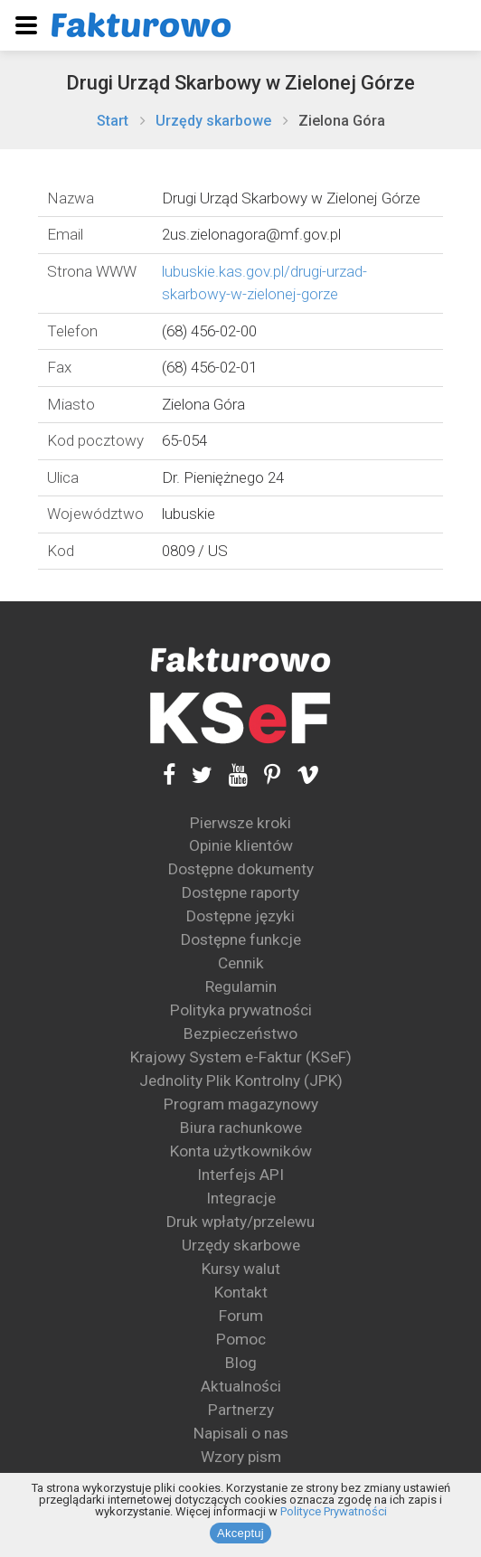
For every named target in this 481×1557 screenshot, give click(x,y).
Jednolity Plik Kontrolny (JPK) (241, 1080)
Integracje (241, 1198)
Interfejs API (240, 1174)
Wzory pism (241, 1457)
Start (112, 120)
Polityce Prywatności (333, 1511)
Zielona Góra (341, 120)
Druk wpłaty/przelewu (240, 1222)
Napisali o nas (240, 1433)
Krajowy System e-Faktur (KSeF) (241, 1057)
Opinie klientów (241, 845)
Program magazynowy (241, 1104)
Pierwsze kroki (240, 823)
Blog (241, 1363)
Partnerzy (241, 1410)
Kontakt (241, 1292)
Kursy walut (241, 1269)
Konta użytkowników (241, 1151)
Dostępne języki (240, 916)
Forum (241, 1316)
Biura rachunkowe (241, 1127)
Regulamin (241, 986)
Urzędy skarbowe (213, 120)
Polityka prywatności (241, 1010)
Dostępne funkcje (241, 939)
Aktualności (241, 1386)
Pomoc (241, 1339)
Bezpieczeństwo (240, 1033)
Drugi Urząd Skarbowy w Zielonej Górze (240, 82)
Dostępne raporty (240, 892)
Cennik (241, 963)
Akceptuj (240, 1533)
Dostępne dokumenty (241, 869)
